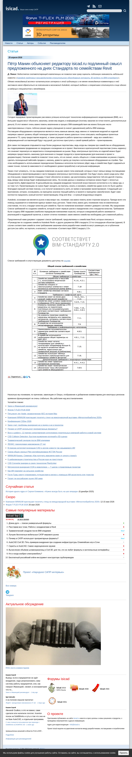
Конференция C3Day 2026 (19, 421)
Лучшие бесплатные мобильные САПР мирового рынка (34, 534)
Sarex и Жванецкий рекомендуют (22, 406)
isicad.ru (76, 718)
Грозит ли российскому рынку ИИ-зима (25, 478)
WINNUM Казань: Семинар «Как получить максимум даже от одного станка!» (42, 456)
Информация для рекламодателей (18, 739)
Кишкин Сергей (11, 675)
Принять (123, 753)
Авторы (30, 43)
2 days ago (41, 703)
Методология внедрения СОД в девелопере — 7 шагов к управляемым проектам (44, 467)
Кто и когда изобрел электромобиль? (25, 554)
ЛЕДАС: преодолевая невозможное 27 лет (27, 444)
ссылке (67, 261)
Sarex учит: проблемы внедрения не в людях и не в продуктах (35, 425)
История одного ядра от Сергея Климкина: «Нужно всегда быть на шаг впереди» (42, 491)
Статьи (20, 43)
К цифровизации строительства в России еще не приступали (35, 459)
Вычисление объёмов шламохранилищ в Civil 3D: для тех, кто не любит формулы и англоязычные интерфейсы (59, 550)
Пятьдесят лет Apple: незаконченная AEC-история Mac (32, 414)
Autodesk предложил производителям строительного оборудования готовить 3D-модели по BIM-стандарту (67, 78)
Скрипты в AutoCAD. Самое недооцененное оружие (32, 546)
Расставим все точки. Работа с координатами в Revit (32, 527)
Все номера (11, 586)
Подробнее (10, 735)
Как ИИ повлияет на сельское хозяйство (26, 471)
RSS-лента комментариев (17, 668)
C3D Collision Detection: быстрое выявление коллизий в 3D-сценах (37, 436)
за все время (23, 519)
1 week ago (30, 725)
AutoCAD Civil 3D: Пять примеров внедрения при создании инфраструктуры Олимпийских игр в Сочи (54, 542)
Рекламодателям (57, 43)
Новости (8, 43)
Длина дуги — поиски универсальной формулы (30, 523)
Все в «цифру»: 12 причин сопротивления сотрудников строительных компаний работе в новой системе (54, 433)
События (42, 43)
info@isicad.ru (75, 725)
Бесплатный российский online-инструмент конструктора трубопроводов (41, 557)
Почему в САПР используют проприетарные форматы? (32, 429)
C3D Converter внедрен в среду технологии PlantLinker (32, 463)
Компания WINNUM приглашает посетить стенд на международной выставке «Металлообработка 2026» (55, 417)
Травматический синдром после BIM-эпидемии (29, 440)
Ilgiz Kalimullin (10, 697)
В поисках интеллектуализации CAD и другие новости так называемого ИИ (41, 448)
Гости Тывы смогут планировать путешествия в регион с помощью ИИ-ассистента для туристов (51, 475)
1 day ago (34, 692)
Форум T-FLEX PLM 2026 (19, 410)
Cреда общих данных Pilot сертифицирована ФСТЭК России (35, 452)
